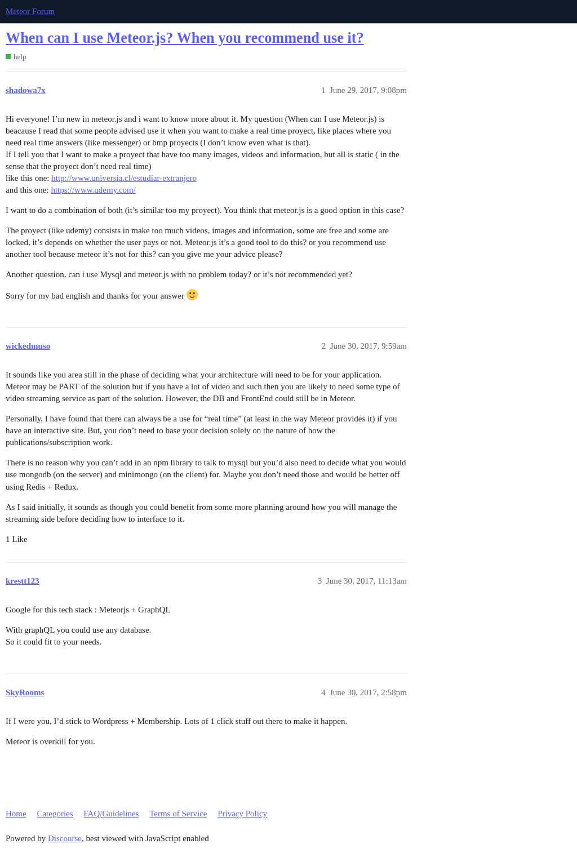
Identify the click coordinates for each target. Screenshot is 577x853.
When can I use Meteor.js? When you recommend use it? (185, 38)
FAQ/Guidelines (111, 813)
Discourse (65, 838)
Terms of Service (178, 813)
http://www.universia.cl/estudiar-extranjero (124, 178)
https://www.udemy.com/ (93, 189)
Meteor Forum (30, 11)
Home (16, 813)
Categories (55, 813)
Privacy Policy (242, 813)
